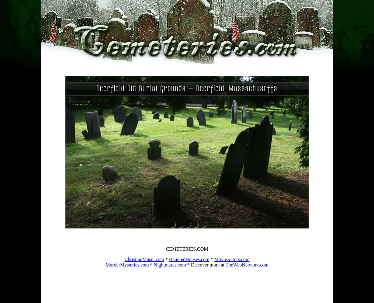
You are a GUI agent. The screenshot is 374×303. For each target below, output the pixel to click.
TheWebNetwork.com (247, 264)
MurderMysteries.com (127, 264)
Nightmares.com (170, 264)
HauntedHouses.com (189, 259)
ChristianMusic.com (144, 259)
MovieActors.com (232, 259)
